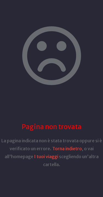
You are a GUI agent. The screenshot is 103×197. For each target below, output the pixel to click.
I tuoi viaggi (46, 156)
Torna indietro (67, 148)
